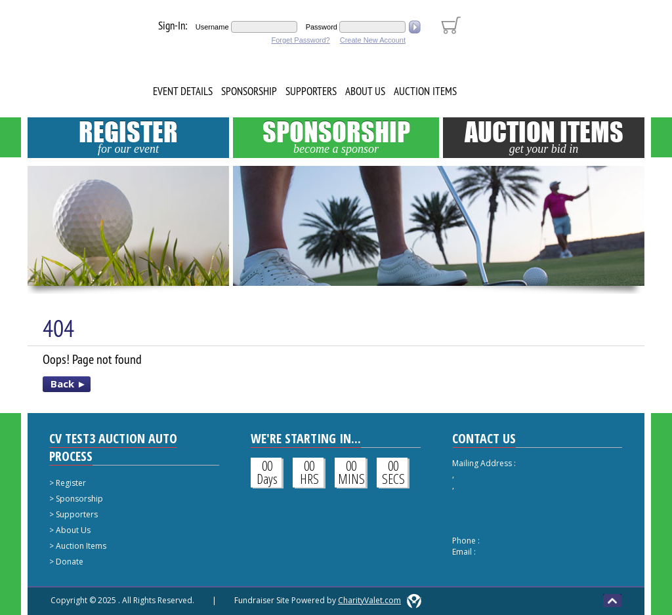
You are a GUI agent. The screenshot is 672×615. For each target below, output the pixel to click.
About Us (365, 91)
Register (128, 136)
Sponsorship (249, 91)
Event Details (183, 91)
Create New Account (373, 40)
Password (321, 27)
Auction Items (425, 91)
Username (212, 27)
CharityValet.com (369, 600)
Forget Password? (300, 40)
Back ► (69, 383)
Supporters (311, 91)
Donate (69, 561)
